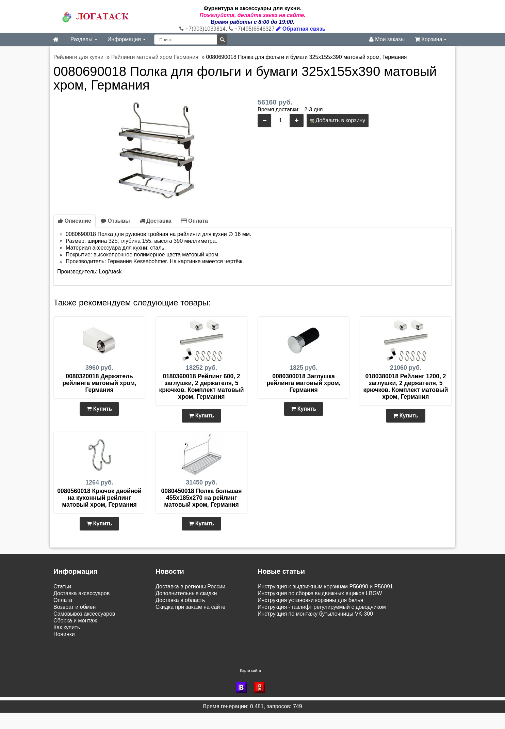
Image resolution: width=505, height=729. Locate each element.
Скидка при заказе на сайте (190, 607)
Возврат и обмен (74, 607)
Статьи (62, 586)
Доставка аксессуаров (81, 593)
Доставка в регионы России (190, 586)
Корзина (430, 39)
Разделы (83, 39)
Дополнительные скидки (186, 593)
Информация (127, 39)
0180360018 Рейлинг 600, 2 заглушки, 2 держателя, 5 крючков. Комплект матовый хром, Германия (201, 386)
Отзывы (115, 221)
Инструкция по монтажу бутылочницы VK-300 (315, 614)
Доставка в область (180, 600)
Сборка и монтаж (75, 620)
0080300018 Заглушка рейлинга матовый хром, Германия (304, 383)
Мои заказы (387, 39)
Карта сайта (250, 687)
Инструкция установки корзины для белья (310, 600)
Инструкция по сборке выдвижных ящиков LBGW (320, 593)
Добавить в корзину (337, 120)
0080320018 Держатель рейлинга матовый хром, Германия (99, 383)
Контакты (65, 662)
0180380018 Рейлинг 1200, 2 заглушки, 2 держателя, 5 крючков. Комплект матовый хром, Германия (405, 386)
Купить (99, 409)
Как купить (66, 627)
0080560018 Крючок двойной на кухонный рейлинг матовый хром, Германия (99, 498)
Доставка (156, 221)
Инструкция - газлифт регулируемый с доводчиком (322, 607)
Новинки (64, 634)
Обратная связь (300, 29)
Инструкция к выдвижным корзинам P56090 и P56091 (325, 586)
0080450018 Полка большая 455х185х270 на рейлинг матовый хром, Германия (201, 498)
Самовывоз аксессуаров (84, 614)
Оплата (194, 221)
